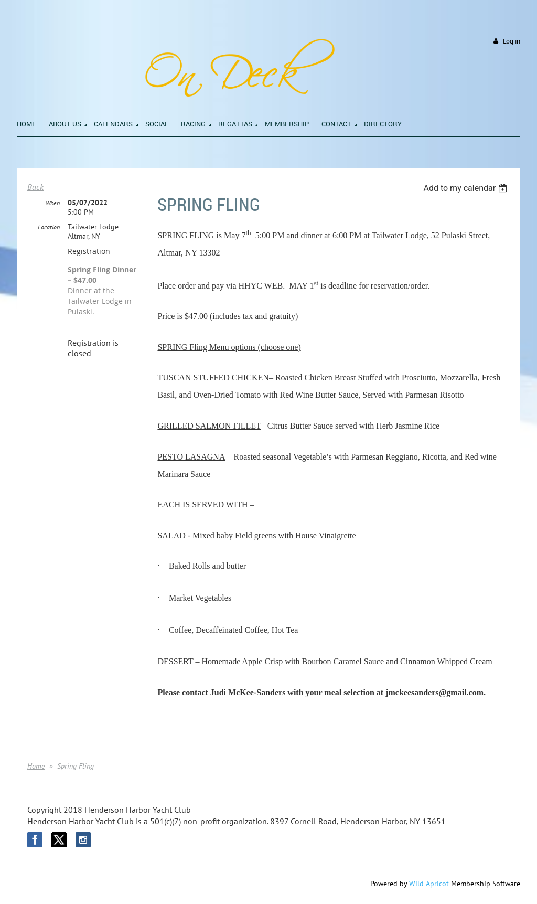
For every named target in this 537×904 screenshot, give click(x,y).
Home (36, 766)
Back (35, 187)
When (53, 203)
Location (49, 227)
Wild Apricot (429, 883)
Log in (511, 41)
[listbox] (466, 188)
